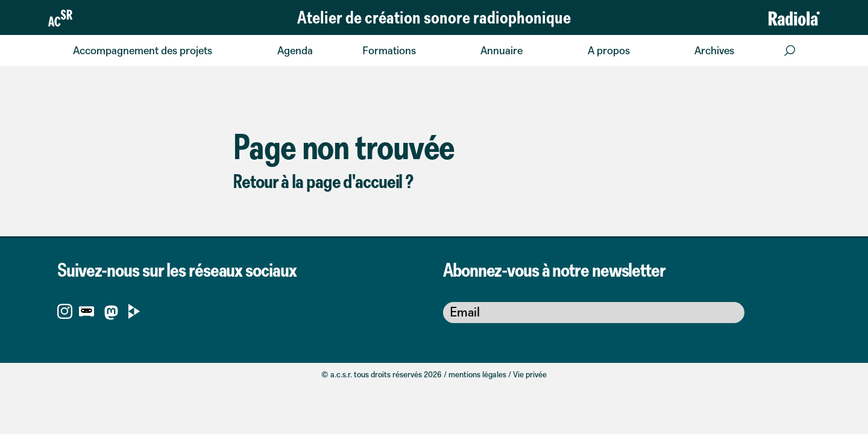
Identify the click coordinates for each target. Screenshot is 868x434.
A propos (609, 50)
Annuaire (501, 50)
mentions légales (477, 374)
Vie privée (530, 374)
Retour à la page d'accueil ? (323, 181)
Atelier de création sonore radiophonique (434, 17)
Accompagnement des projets (142, 50)
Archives (714, 50)
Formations (389, 50)
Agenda (295, 50)
